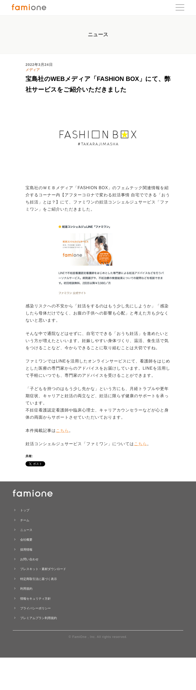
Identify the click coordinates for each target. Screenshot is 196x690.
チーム (24, 520)
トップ (24, 510)
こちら (62, 430)
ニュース (26, 530)
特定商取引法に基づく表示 (38, 579)
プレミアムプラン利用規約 (38, 618)
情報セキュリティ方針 (35, 598)
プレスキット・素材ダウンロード (43, 569)
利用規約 (26, 588)
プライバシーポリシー (35, 608)
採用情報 (26, 549)
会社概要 (26, 539)
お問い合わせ (29, 559)
